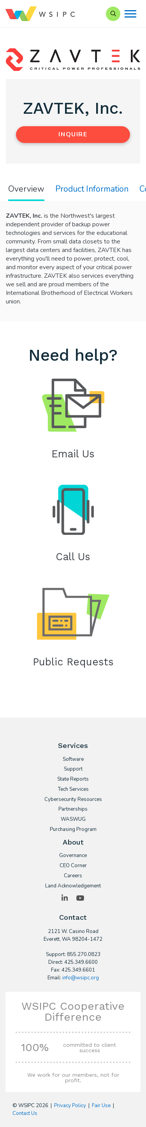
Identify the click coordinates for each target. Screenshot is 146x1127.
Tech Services (73, 790)
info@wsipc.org (80, 977)
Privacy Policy (70, 1105)
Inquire (72, 134)
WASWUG (73, 820)
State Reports (73, 779)
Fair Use (101, 1105)
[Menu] (130, 14)
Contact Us (24, 1113)
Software (73, 760)
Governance (73, 856)
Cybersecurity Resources (73, 800)
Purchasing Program (73, 830)
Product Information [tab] (91, 189)
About (73, 842)
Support (73, 769)
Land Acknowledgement (73, 886)
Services (73, 745)
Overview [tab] (26, 189)
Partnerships (73, 809)
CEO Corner (73, 866)
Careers (73, 876)
